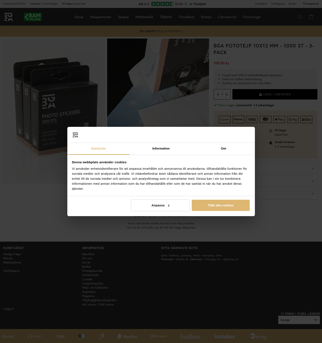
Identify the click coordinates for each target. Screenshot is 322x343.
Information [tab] (161, 148)
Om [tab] (223, 148)
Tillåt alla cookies (221, 205)
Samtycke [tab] (98, 148)
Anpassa (161, 205)
